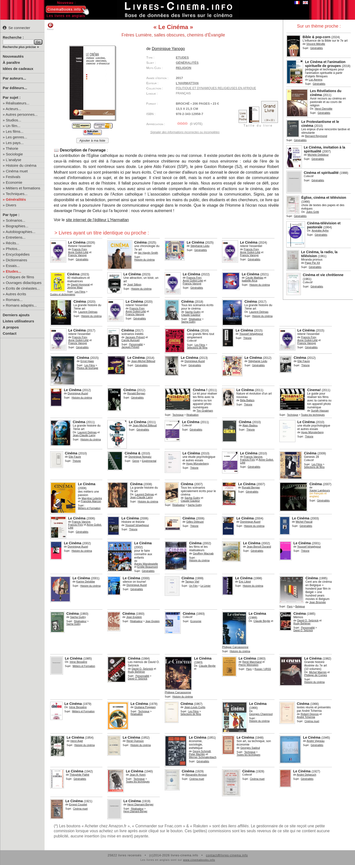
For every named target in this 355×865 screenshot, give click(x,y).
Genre (135, 461)
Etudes (182, 57)
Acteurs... (13, 109)
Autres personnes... (22, 114)
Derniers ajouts (16, 315)
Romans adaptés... (21, 305)
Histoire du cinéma (21, 165)
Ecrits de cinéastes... (23, 288)
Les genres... (16, 137)
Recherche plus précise (19, 47)
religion (183, 68)
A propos (11, 327)
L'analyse (13, 160)
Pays (289, 606)
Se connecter (16, 28)
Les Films (80, 291)
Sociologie (14, 154)
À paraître (11, 62)
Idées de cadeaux (18, 69)
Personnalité (136, 344)
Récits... (12, 243)
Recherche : (13, 37)
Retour (50, 26)
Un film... (13, 126)
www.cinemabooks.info (199, 859)
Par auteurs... (14, 78)
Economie (14, 182)
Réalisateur (195, 319)
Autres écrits (16, 294)
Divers (11, 205)
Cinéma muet (17, 171)
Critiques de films (20, 277)
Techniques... (16, 194)
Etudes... (13, 271)
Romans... (14, 300)
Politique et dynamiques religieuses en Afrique (216, 88)
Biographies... (17, 226)
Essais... (13, 266)
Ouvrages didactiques (24, 283)
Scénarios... (15, 220)
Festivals (13, 177)
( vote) (189, 124)
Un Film (193, 585)
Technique (178, 415)
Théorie (12, 148)
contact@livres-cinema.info (227, 855)
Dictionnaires (16, 260)
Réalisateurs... (18, 103)
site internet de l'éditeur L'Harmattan (97, 220)
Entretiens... (16, 237)
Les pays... (15, 143)
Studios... (13, 120)
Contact (9, 333)
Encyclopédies (18, 254)
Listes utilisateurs (18, 321)
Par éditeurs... (15, 88)
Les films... (15, 131)
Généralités (16, 199)
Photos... (13, 249)
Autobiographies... (20, 232)
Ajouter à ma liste (92, 140)
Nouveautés (13, 56)
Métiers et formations (23, 188)
